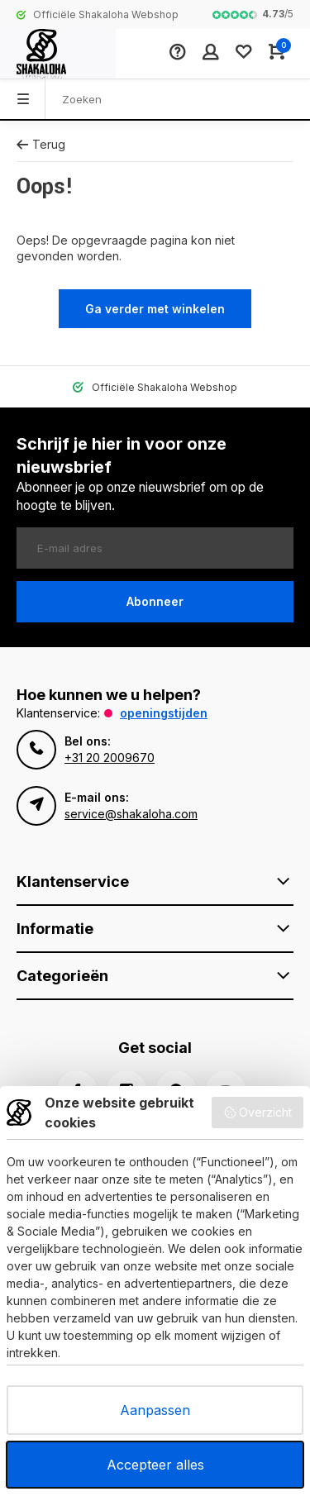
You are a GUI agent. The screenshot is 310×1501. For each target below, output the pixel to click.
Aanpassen (155, 1410)
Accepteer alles (155, 1464)
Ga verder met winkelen (155, 309)
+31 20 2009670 (109, 757)
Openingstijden (163, 713)
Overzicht (258, 1112)
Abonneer (155, 601)
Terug (41, 144)
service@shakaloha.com (131, 814)
